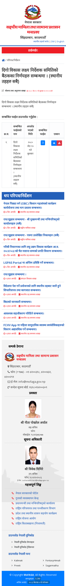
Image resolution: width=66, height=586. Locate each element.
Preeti (17, 565)
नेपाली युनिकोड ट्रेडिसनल (24, 547)
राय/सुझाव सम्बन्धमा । (14, 274)
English (60, 41)
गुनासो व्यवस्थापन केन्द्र (27, 498)
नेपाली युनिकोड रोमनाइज (24, 542)
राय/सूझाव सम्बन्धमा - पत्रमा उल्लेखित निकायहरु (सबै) (31, 235)
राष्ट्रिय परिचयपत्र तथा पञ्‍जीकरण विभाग (35, 508)
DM (53, 41)
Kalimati (18, 560)
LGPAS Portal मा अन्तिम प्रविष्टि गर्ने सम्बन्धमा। (28, 263)
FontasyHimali (53, 560)
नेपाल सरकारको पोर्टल (27, 493)
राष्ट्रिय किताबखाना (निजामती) (30, 523)
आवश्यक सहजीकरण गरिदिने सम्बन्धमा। (23, 313)
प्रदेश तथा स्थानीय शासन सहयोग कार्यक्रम (36, 513)
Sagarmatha (52, 565)
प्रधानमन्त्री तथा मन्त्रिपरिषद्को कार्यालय (35, 503)
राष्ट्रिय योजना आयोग (26, 518)
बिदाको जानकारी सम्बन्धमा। (17, 302)
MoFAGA (29, 574)
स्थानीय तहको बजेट (41, 41)
